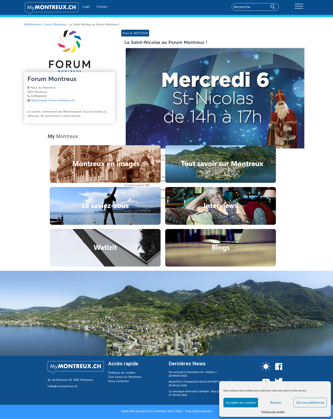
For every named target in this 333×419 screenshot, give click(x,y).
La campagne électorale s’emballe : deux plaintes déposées (204, 391)
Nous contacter (118, 381)
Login (76, 6)
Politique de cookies (273, 411)
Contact (91, 6)
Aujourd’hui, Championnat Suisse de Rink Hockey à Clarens (203, 381)
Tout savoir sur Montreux (124, 377)
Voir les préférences (310, 403)
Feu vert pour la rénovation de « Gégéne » (193, 372)
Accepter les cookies (241, 403)
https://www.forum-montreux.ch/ (53, 100)
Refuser (275, 403)
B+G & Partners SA (158, 411)
